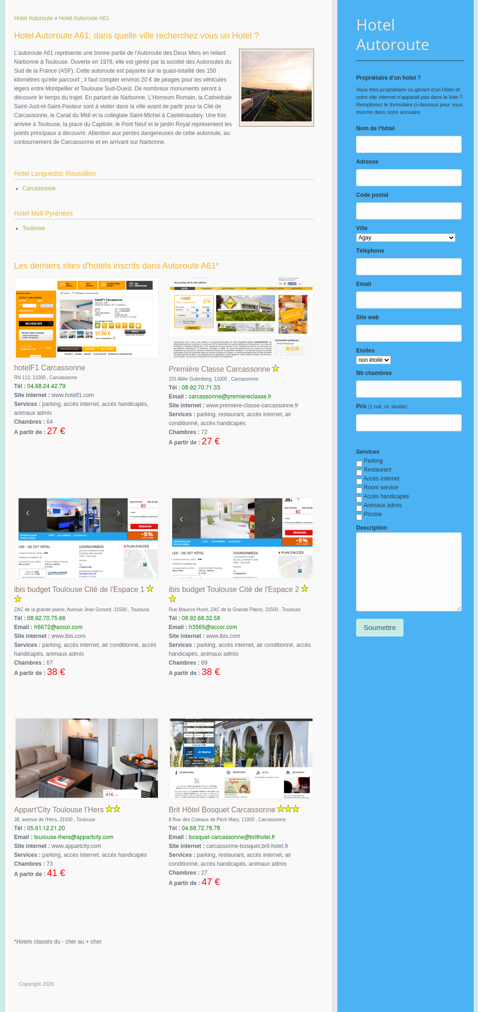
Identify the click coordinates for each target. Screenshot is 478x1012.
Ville (361, 228)
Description (371, 528)
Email (363, 284)
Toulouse (33, 228)
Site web (367, 317)
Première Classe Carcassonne (219, 369)
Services (367, 452)
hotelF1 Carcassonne (49, 368)
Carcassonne (39, 188)
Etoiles (365, 350)
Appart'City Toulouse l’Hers (59, 810)
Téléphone (370, 250)
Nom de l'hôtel (375, 128)
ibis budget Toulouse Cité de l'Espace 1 (79, 589)
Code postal (372, 195)
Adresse (367, 161)
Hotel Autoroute (393, 34)
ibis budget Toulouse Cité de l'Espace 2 (234, 589)
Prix (361, 406)
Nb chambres (374, 373)
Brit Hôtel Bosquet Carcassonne (222, 810)
